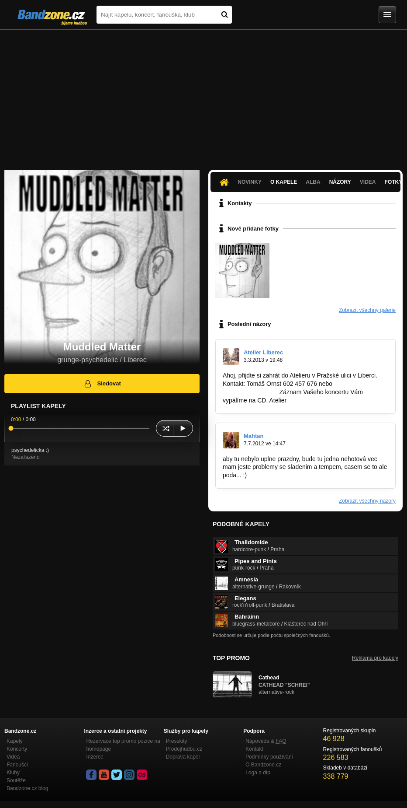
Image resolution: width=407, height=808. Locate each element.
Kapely (15, 741)
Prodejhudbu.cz (184, 749)
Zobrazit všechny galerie (367, 310)
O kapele (283, 182)
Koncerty (17, 749)
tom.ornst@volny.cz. (250, 391)
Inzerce (94, 757)
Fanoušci (17, 765)
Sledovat (102, 383)
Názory (340, 182)
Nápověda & (265, 741)
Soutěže (16, 780)
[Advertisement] (203, 95)
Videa (368, 182)
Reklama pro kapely (375, 658)
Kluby (13, 773)
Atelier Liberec (263, 352)
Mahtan (254, 436)
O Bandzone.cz (263, 765)
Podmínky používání (269, 757)
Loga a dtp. (258, 773)
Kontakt (254, 749)
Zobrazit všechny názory (367, 501)
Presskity (176, 741)
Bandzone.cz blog (27, 788)
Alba (313, 182)
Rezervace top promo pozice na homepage (123, 745)
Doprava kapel (183, 757)
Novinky (250, 182)
